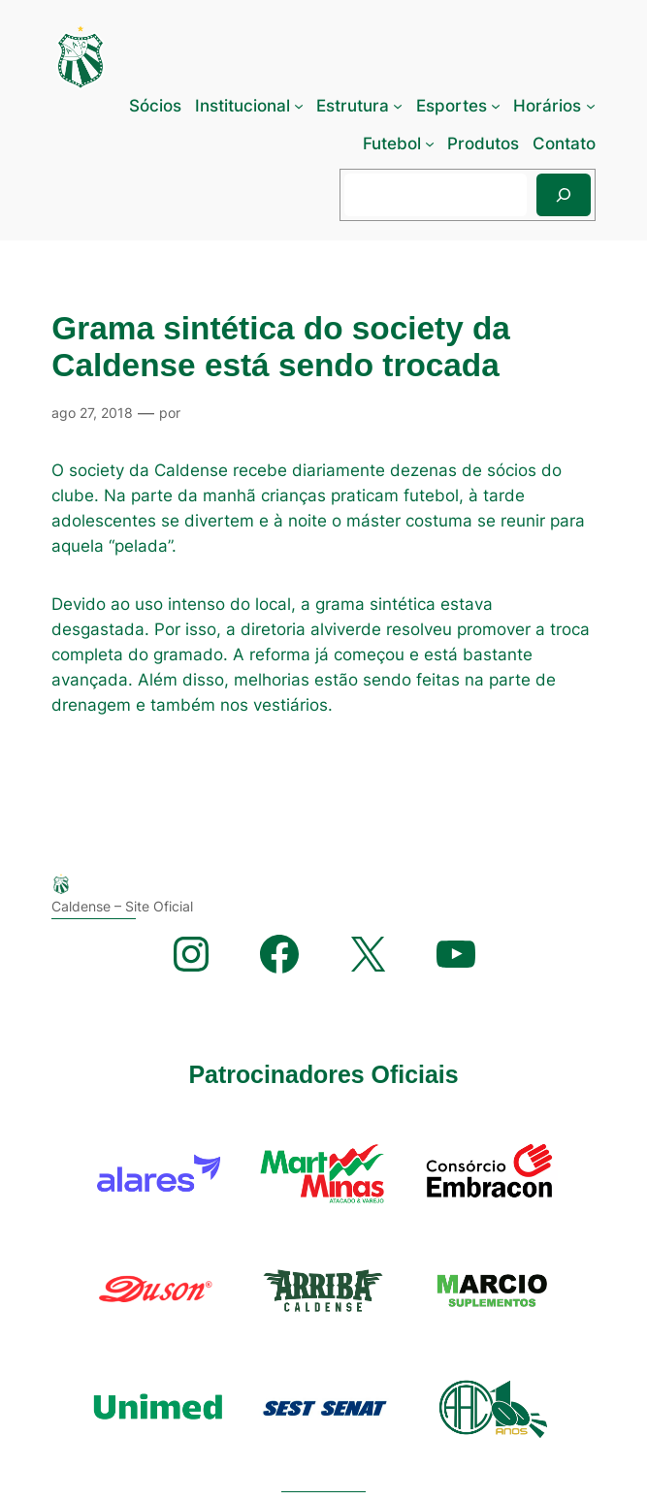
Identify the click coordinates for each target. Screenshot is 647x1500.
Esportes (451, 105)
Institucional (242, 105)
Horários (547, 105)
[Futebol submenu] (430, 143)
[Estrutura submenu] (398, 106)
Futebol (392, 143)
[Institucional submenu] (299, 106)
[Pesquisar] (563, 194)
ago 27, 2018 (92, 412)
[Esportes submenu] (496, 106)
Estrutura (352, 105)
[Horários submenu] (591, 106)
